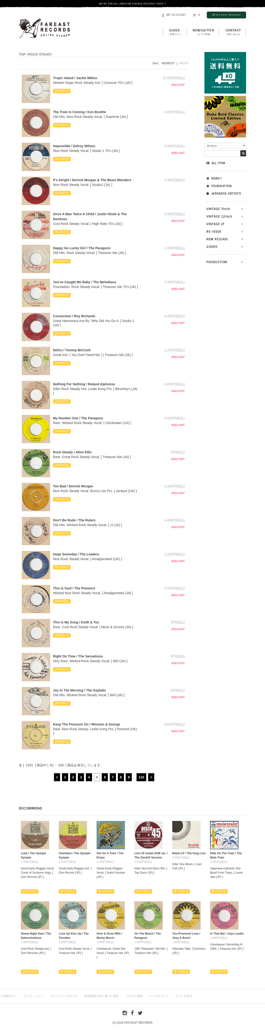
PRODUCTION (216, 262)
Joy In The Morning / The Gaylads (79, 690)
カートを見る (183, 996)
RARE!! (214, 178)
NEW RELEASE (217, 239)
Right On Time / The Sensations (78, 656)
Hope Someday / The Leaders (76, 554)
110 (141, 777)
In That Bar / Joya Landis (227, 933)
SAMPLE (62, 91)
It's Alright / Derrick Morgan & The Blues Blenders (92, 180)
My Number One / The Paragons (78, 418)
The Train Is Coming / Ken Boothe (79, 112)
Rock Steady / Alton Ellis (72, 452)
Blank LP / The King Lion (189, 853)
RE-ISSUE (213, 232)
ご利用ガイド (8, 996)
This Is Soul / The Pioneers (74, 588)
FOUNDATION (219, 186)
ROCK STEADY (40, 54)
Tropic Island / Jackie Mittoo (75, 78)
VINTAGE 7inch (218, 209)
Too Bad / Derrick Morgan (73, 486)
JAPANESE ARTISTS (223, 194)
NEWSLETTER (203, 32)
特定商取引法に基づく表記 (102, 996)
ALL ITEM (215, 163)
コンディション (33, 996)
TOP (22, 54)
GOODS (211, 247)
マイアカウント (159, 996)
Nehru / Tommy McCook (72, 350)
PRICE (184, 63)
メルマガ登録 (133, 996)
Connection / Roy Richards (74, 316)
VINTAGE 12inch (219, 217)
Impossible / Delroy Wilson (74, 146)
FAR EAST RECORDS (226, 14)
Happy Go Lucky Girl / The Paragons (81, 248)
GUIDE (174, 32)
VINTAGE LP (215, 224)
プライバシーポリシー (64, 996)
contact (233, 32)
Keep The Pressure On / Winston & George (86, 724)
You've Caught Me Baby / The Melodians (84, 282)
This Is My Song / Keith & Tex (76, 622)
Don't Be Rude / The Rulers (74, 520)
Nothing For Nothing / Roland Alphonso (84, 384)
